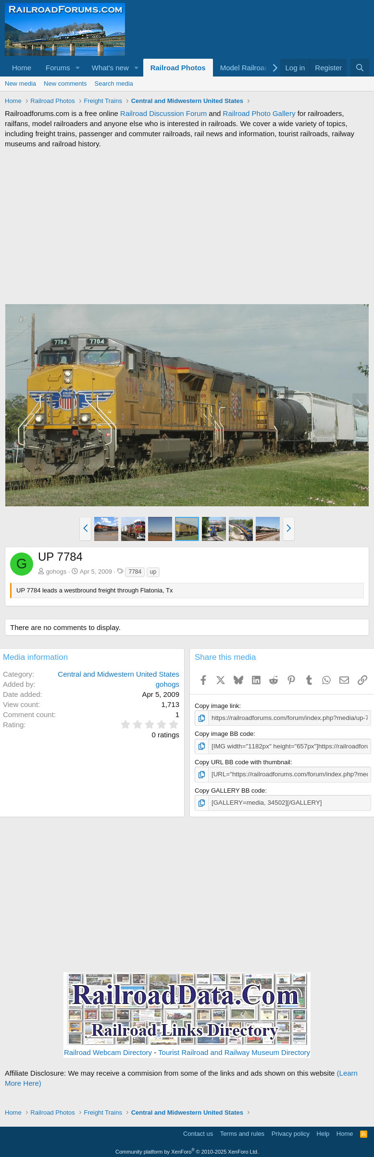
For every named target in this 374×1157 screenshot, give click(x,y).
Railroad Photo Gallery (259, 113)
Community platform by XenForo (187, 1151)
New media (20, 83)
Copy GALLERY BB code (230, 790)
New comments (65, 83)
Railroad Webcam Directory (108, 1051)
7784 (134, 571)
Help (323, 1133)
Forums (58, 68)
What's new (110, 68)
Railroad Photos (178, 68)
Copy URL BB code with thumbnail (242, 761)
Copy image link (217, 705)
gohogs (56, 571)
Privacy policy (291, 1133)
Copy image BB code (224, 733)
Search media (114, 83)
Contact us (198, 1133)
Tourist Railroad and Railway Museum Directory (234, 1051)
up (153, 571)
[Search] (359, 68)
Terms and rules (242, 1133)
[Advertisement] (187, 226)
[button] (78, 68)
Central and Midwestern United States (118, 674)
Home (21, 68)
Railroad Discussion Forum (163, 113)
